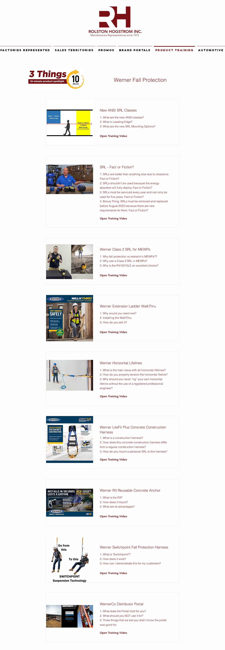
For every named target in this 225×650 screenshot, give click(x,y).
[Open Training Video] (113, 136)
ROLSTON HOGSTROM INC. (115, 31)
